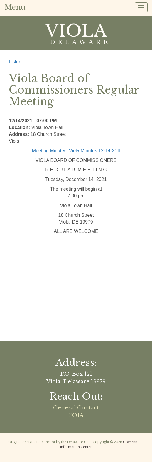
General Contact (76, 408)
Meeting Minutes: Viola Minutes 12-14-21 (74, 150)
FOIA (76, 415)
